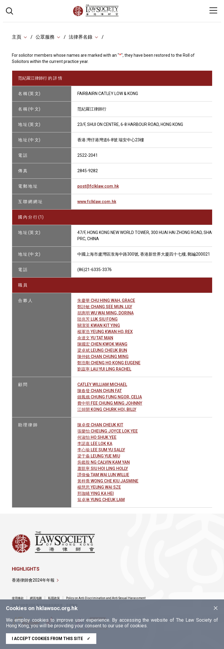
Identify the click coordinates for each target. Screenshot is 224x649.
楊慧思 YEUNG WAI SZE (99, 487)
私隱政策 (54, 598)
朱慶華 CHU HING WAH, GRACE (106, 300)
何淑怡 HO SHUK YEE (96, 437)
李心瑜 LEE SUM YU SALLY (101, 449)
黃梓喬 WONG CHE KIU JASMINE (107, 481)
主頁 (16, 37)
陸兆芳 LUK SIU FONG (97, 319)
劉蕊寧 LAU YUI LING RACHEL (104, 369)
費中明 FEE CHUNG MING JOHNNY (109, 403)
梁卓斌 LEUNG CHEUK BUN (102, 350)
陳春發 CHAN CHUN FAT (99, 390)
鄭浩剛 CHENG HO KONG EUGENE (108, 362)
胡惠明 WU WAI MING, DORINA (105, 313)
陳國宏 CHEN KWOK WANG (102, 344)
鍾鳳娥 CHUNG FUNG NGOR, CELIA (109, 397)
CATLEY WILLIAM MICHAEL (102, 384)
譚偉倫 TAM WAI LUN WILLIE (103, 474)
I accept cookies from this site (51, 638)
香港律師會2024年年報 (33, 580)
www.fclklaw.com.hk (96, 201)
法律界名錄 (80, 37)
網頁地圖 (36, 598)
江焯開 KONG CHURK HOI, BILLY (106, 409)
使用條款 (18, 598)
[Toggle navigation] (213, 10)
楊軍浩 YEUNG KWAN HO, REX (105, 331)
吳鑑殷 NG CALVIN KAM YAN (103, 462)
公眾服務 (45, 37)
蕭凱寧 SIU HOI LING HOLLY (102, 468)
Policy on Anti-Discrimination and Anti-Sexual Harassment (105, 598)
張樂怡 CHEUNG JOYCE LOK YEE (107, 431)
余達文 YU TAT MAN (95, 337)
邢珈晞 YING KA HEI (95, 493)
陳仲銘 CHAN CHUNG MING (103, 356)
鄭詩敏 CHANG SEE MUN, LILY (104, 306)
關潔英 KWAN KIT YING (98, 325)
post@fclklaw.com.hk (98, 186)
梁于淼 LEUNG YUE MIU (98, 456)
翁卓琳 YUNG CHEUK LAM (101, 499)
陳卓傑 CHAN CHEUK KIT (100, 424)
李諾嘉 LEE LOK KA (94, 443)
